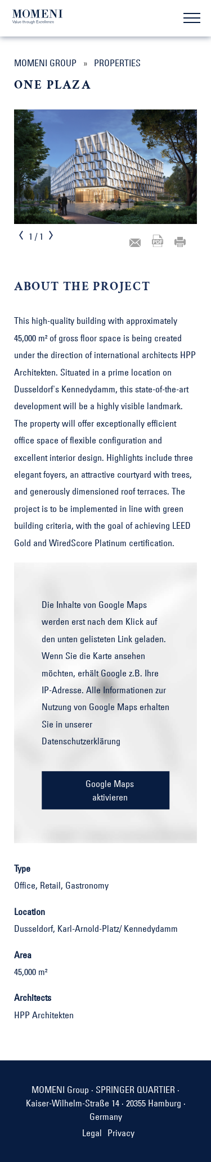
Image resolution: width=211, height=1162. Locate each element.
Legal (92, 1132)
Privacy (120, 1132)
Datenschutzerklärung (81, 741)
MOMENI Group (45, 62)
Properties (117, 62)
